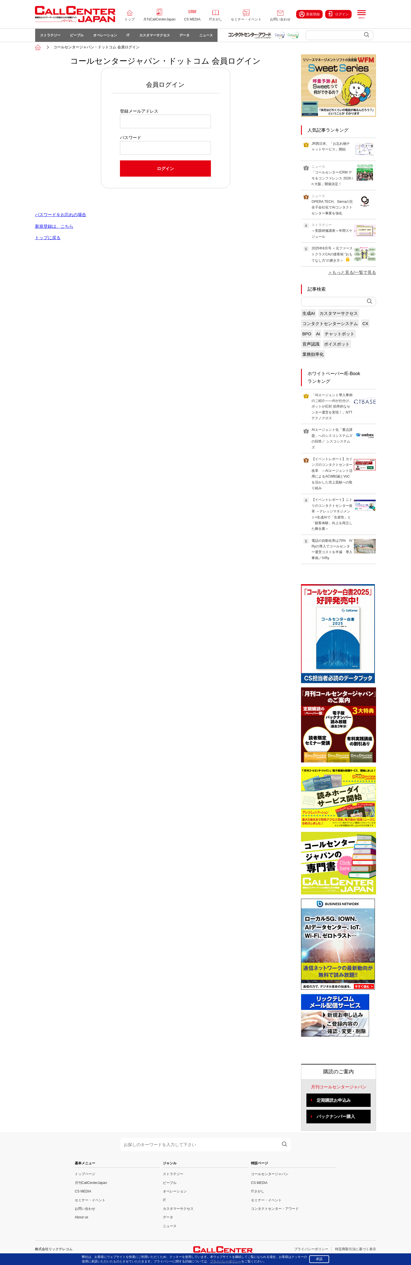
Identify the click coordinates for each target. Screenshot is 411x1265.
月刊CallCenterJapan (159, 19)
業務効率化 (313, 355)
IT (130, 36)
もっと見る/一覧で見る (354, 273)
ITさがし (215, 19)
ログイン (338, 13)
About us (81, 1218)
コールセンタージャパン (269, 1175)
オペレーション (107, 36)
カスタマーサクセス (157, 36)
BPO (307, 334)
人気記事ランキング (328, 131)
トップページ (85, 1175)
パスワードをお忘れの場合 (60, 215)
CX (365, 324)
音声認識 (310, 344)
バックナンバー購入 (336, 1117)
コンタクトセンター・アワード (275, 1210)
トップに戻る (48, 238)
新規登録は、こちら (54, 227)
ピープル (78, 36)
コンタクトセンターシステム (330, 324)
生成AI (308, 314)
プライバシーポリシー (311, 1250)
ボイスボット (337, 344)
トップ (129, 19)
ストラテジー (50, 36)
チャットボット (339, 334)
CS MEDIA (192, 19)
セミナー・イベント (246, 19)
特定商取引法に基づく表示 (355, 1250)
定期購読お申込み (334, 1101)
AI (318, 334)
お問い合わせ (280, 19)
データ (188, 36)
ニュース (210, 36)
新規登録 (309, 14)
